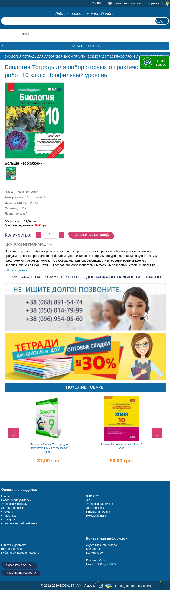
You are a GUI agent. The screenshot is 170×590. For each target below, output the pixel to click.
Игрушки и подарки (99, 511)
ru (99, 3)
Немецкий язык (96, 515)
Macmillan (10, 515)
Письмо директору (21, 572)
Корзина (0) (155, 3)
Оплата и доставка (13, 545)
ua (93, 3)
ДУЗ (89, 500)
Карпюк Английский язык (20, 523)
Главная (6, 496)
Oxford (8, 511)
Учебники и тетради (14, 503)
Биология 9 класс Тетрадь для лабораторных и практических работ (49, 448)
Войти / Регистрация (127, 3)
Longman (10, 519)
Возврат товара (11, 548)
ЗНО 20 (91, 496)
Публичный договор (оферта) (20, 552)
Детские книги (95, 507)
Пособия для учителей (16, 500)
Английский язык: (12, 507)
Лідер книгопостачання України (85, 13)
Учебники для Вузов (99, 503)
